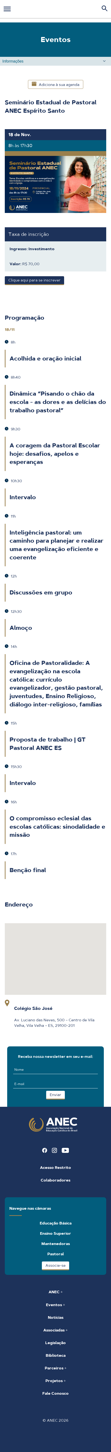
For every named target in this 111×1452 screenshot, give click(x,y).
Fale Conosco (55, 1393)
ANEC (55, 1291)
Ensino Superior (55, 1233)
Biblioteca (56, 1355)
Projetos (54, 1380)
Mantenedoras (55, 1243)
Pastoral (55, 1253)
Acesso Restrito (55, 1167)
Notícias (55, 1317)
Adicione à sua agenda (55, 84)
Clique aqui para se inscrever (34, 280)
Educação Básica (56, 1223)
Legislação (55, 1342)
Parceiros (54, 1368)
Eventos (54, 1304)
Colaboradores (55, 1180)
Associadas (54, 1330)
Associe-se (55, 1265)
